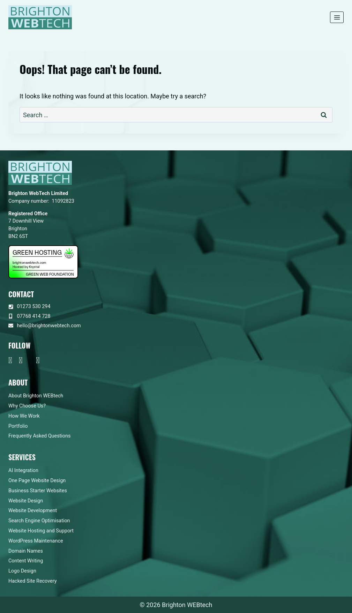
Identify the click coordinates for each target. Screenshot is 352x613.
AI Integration (23, 470)
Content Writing (25, 561)
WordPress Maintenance (35, 541)
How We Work (24, 416)
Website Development (32, 511)
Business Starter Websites (37, 491)
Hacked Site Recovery (32, 581)
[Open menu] (337, 17)
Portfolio (18, 426)
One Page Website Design (37, 481)
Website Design (25, 501)
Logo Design (22, 571)
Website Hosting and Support (41, 531)
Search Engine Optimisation (39, 521)
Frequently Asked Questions (39, 436)
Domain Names (25, 551)
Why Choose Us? (27, 406)
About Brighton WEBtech (35, 396)
